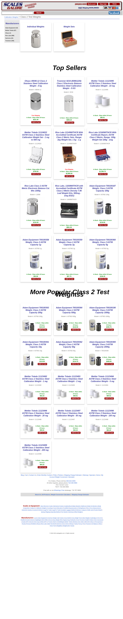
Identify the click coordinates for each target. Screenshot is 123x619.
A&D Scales (60, 518)
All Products (46, 494)
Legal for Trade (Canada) (58, 510)
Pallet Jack (90, 510)
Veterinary (71, 512)
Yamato (72, 525)
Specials (92, 475)
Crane (54, 508)
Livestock (35, 510)
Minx (82, 522)
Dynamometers (73, 508)
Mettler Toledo (68, 522)
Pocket (96, 510)
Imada (23, 522)
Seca (63, 524)
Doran (50, 520)
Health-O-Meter (89, 520)
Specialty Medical (55, 512)
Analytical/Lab (68, 506)
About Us (38, 494)
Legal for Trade (47, 510)
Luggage (68, 510)
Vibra (100, 524)
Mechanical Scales (58, 506)
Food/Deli (65, 508)
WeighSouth (66, 525)
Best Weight (86, 518)
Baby (74, 506)
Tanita (76, 524)
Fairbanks (73, 520)
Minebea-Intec (76, 522)
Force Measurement (95, 508)
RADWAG (33, 524)
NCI (89, 522)
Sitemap (85, 475)
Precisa (28, 524)
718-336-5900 (72, 483)
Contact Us (32, 475)
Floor (87, 508)
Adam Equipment (42, 518)
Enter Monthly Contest (44, 475)
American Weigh (52, 518)
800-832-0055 (71, 481)
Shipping (48, 512)
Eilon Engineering (64, 520)
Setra (67, 524)
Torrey (80, 524)
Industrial (24, 510)
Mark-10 (55, 522)
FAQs (55, 475)
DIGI (43, 520)
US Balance (95, 524)
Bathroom (84, 506)
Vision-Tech (53, 525)
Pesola (23, 524)
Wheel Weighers (78, 512)
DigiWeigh (38, 520)
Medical (74, 510)
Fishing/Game (81, 508)
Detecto (33, 520)
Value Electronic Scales (46, 506)
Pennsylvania (98, 522)
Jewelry (30, 510)
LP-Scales (49, 522)
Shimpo (71, 524)
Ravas (38, 524)
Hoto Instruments (98, 520)
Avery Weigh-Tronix (77, 518)
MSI (86, 522)
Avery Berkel (67, 518)
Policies (60, 475)
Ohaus (92, 522)
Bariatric (78, 506)
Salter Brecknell (51, 524)
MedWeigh (61, 522)
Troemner (88, 524)
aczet (35, 518)
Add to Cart (36, 122)
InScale (31, 522)
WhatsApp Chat (59, 490)
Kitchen (41, 510)
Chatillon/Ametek (25, 520)
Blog (22, 475)
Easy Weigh (56, 520)
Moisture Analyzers (82, 510)
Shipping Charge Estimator (73, 475)
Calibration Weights (41, 508)
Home (98, 475)
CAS (98, 518)
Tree (84, 524)
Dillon (46, 520)
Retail (100, 510)
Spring (43, 512)
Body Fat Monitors (92, 506)
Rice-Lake (43, 524)
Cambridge (93, 518)
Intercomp (36, 522)
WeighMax (59, 525)
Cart (26, 475)
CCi (101, 518)
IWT (27, 522)
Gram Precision (80, 520)
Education (59, 508)
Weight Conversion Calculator (65, 477)
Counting (49, 508)
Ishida (41, 522)
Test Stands (64, 512)
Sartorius (58, 524)
